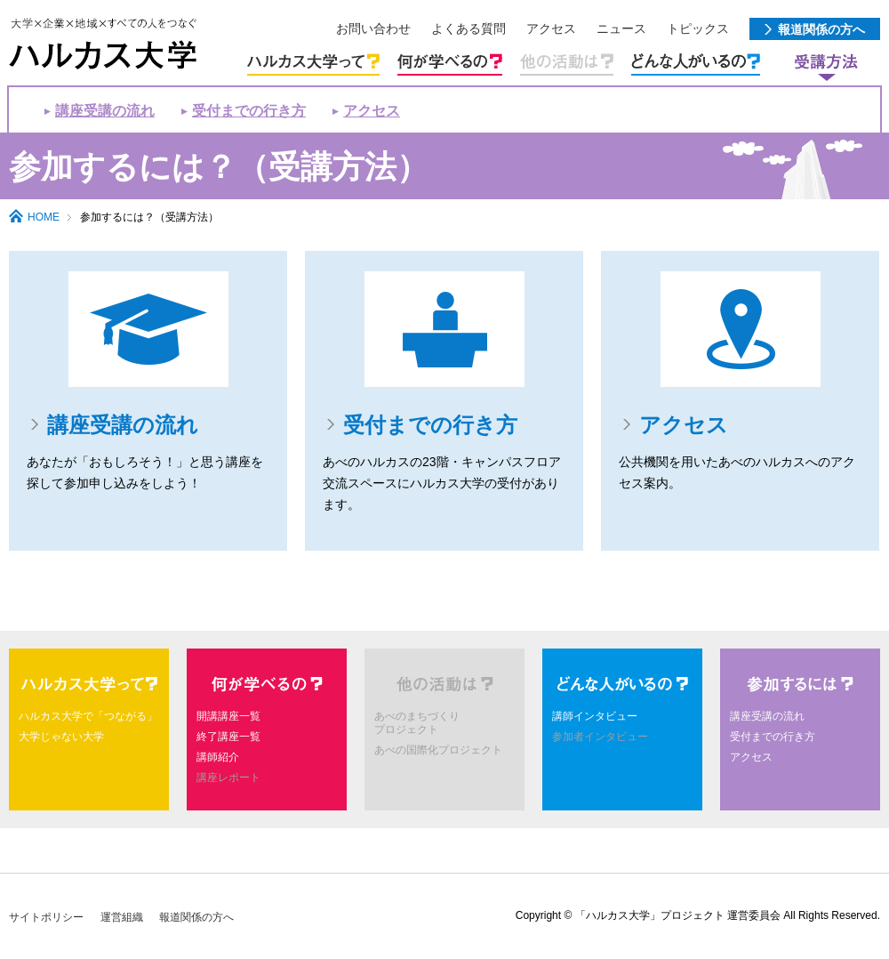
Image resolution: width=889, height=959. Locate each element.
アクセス (371, 110)
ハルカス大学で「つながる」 (88, 716)
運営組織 (121, 917)
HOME (44, 217)
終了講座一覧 (228, 736)
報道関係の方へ (196, 917)
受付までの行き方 (249, 110)
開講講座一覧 (228, 716)
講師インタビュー (594, 716)
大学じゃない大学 (61, 736)
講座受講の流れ (105, 110)
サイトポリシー (46, 917)
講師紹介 (217, 757)
